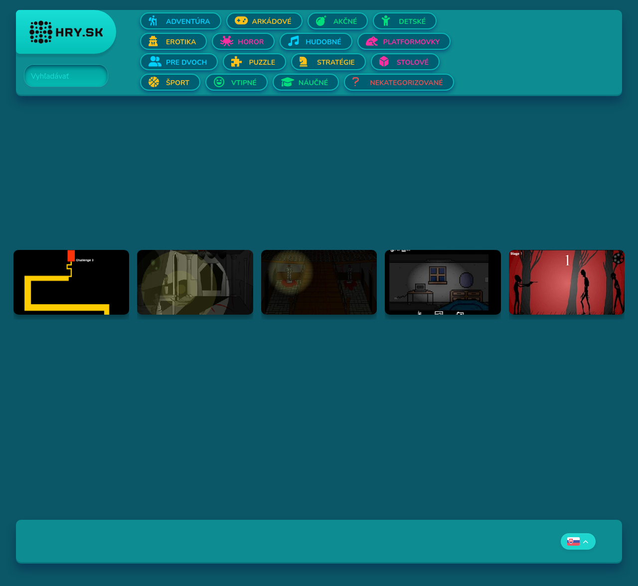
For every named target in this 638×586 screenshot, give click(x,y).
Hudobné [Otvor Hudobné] (323, 42)
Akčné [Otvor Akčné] (345, 21)
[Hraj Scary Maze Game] (71, 282)
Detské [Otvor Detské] (412, 21)
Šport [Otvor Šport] (177, 83)
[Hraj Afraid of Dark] (442, 282)
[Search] (60, 76)
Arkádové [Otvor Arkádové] (272, 21)
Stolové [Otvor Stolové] (413, 62)
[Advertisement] (315, 180)
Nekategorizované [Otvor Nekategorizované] (406, 83)
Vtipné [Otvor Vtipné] (244, 83)
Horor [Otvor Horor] (251, 42)
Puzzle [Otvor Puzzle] (262, 62)
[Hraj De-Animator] (567, 282)
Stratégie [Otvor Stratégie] (336, 62)
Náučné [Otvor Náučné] (313, 83)
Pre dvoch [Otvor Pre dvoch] (186, 62)
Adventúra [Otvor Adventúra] (188, 21)
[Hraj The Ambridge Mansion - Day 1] (195, 282)
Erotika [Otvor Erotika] (181, 42)
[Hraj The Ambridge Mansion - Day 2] (319, 282)
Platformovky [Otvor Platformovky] (411, 42)
